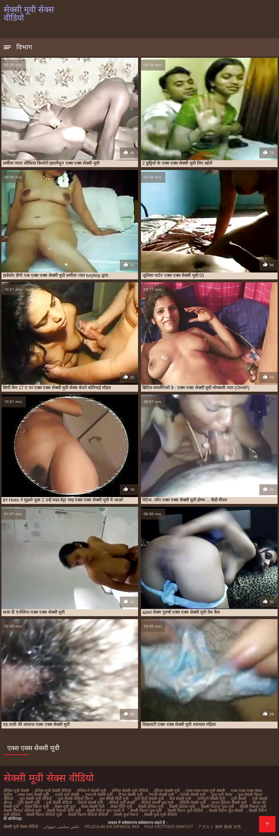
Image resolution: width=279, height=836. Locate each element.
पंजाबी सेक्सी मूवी (193, 794)
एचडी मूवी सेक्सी (67, 794)
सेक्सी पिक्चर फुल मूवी (217, 806)
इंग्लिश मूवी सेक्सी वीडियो (53, 790)
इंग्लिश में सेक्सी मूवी (91, 790)
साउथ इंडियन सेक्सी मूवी (229, 802)
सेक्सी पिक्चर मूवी (253, 806)
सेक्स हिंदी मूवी (121, 806)
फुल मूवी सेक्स (221, 794)
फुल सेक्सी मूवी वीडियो (35, 798)
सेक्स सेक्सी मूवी (93, 806)
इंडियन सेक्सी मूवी (167, 790)
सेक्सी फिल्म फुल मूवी (146, 810)
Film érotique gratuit (168, 826)
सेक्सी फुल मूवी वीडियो (160, 814)
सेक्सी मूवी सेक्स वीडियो (21, 826)
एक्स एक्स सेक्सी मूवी (33, 794)
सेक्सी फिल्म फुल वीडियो (185, 810)
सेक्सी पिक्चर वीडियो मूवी (22, 810)
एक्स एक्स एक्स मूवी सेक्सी (205, 790)
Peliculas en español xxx (112, 826)
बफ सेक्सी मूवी (180, 798)
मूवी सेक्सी (238, 798)
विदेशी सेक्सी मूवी (90, 802)
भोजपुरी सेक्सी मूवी (211, 798)
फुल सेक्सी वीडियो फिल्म (75, 798)
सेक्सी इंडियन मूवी (182, 806)
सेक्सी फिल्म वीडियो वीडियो (88, 814)
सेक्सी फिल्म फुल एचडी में (105, 810)
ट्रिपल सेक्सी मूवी (130, 794)
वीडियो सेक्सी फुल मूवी (157, 802)
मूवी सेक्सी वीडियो (59, 802)
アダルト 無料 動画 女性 (219, 826)
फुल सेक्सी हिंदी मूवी (114, 798)
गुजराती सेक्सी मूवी (99, 794)
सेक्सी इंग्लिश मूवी (150, 806)
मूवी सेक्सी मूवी (29, 802)
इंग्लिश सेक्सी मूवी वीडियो (130, 790)
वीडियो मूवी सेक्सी (122, 802)
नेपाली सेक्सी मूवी (161, 794)
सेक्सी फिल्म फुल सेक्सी (226, 810)
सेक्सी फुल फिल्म (126, 814)
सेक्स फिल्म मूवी (37, 806)
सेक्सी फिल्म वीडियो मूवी (44, 814)
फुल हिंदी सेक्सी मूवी (149, 798)
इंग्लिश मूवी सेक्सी (16, 790)
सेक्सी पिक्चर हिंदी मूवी (64, 810)
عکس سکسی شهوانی (61, 826)
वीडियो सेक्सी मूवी (192, 802)
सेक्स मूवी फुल (64, 806)
